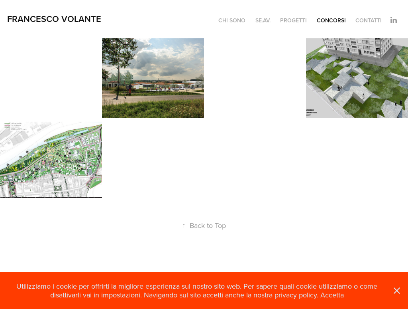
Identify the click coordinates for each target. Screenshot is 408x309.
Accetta (332, 295)
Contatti (368, 20)
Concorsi (331, 20)
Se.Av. (263, 20)
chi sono (231, 20)
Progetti (293, 20)
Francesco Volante (54, 18)
